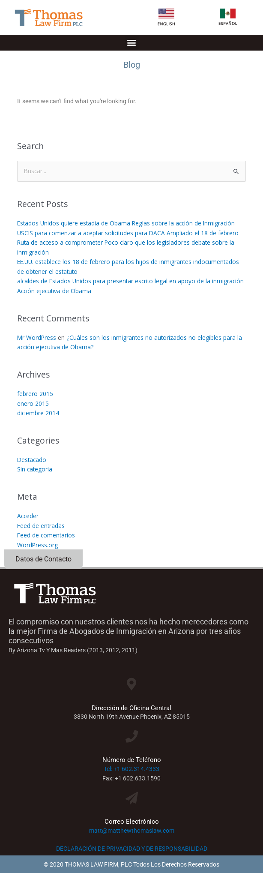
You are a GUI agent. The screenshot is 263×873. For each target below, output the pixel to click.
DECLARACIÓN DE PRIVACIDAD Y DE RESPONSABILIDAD (131, 848)
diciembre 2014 (38, 413)
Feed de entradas (41, 526)
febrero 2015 (35, 394)
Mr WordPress (36, 337)
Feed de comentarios (46, 535)
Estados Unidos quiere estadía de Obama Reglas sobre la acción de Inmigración (126, 223)
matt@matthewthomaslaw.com (131, 830)
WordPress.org (37, 545)
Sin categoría (34, 469)
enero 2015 (33, 403)
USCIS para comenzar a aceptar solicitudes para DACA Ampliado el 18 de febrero (128, 233)
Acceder (28, 516)
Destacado (31, 460)
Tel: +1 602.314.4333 (131, 768)
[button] (132, 43)
